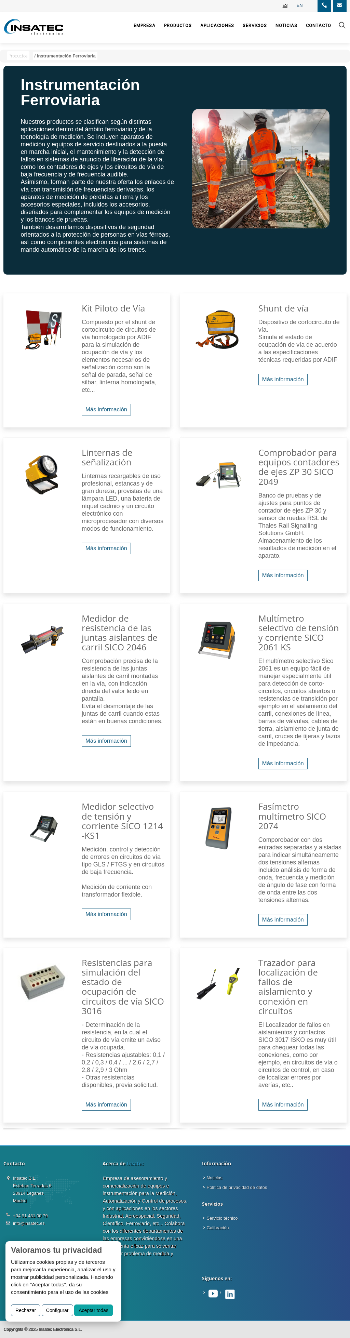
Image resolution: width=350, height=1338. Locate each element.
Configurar (57, 1310)
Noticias (215, 1177)
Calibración (218, 1227)
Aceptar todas (93, 1310)
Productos (18, 55)
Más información (106, 409)
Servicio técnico (222, 1218)
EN (300, 5)
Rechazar (25, 1310)
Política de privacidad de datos (237, 1187)
